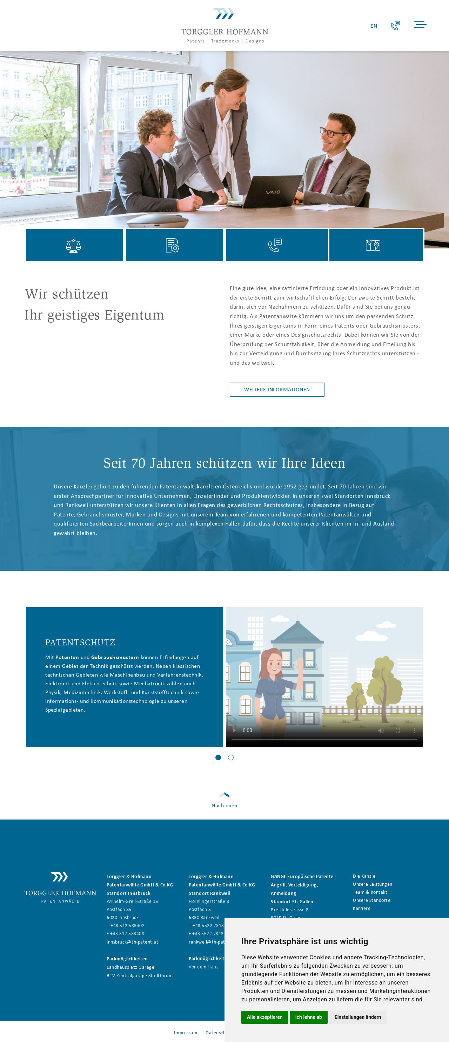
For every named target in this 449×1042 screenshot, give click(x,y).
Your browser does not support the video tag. (324, 677)
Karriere (361, 908)
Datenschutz (219, 1032)
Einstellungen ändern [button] (358, 1017)
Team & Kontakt (370, 892)
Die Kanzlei (365, 875)
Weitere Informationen (277, 389)
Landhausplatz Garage (130, 967)
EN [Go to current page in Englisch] (373, 25)
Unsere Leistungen (373, 883)
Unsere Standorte (371, 900)
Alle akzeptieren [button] (265, 1017)
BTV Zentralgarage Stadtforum (140, 975)
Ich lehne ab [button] (308, 1017)
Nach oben (224, 805)
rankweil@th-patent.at (214, 942)
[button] (218, 757)
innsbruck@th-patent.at (132, 942)
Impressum (185, 1032)
